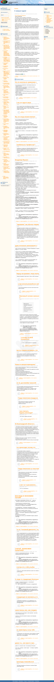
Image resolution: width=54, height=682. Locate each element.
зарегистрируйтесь (27, 97)
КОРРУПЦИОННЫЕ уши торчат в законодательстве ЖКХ (7, 42)
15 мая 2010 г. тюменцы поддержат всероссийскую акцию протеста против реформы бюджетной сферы (7, 53)
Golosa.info (12, 1)
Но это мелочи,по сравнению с (26, 82)
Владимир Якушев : (22, 160)
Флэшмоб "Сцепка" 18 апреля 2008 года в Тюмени (6, 160)
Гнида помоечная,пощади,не (28, 398)
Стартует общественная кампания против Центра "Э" (6, 38)
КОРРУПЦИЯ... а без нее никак (6, 97)
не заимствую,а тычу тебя (26, 630)
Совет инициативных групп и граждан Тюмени (6, 154)
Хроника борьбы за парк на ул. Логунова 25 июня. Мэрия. (7, 168)
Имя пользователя (4, 12)
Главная (16, 8)
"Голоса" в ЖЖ (49, 18)
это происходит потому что (26, 447)
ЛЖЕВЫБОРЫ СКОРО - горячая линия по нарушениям (6, 103)
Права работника (49, 20)
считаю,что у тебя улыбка (25, 567)
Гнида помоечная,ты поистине (28, 468)
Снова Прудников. (7, 151)
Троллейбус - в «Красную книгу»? (7, 157)
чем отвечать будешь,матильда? (26, 412)
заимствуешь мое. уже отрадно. (26, 610)
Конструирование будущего (20, 15)
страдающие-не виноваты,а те (27, 597)
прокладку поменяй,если (25, 662)
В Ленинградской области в (24, 424)
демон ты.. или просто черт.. (25, 643)
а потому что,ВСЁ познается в (27, 338)
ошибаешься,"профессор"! (26, 144)
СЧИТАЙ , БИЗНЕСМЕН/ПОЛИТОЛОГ (23, 549)
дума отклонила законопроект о (26, 245)
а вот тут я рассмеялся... (28, 485)
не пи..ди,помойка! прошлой (26, 383)
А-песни (48, 17)
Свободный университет (49, 19)
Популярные (21, 4)
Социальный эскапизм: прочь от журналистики (6, 171)
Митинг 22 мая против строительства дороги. (6, 107)
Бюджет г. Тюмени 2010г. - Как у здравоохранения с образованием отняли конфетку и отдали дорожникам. (7, 73)
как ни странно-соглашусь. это (27, 350)
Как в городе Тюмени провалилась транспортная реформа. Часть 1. (7, 91)
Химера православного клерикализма (6, 164)
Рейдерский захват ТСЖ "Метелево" (6, 145)
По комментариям (34, 4)
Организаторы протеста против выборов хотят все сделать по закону (6, 121)
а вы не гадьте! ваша (24, 102)
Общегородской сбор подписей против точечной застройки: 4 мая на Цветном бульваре (6, 112)
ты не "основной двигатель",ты (28, 529)
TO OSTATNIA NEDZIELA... (6, 66)
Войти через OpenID (5, 17)
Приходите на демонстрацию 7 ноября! (6, 134)
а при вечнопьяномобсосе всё (28, 284)
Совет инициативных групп (49, 16)
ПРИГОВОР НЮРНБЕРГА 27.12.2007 (6, 131)
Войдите (20, 97)
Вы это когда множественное (25, 117)
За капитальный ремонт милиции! (7, 83)
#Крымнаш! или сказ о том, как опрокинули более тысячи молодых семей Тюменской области (7, 47)
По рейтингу (42, 4)
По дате (26, 4)
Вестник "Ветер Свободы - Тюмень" (6, 78)
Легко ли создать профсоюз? (6, 100)
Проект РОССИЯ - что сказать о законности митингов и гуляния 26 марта (7, 138)
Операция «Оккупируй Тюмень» (6, 116)
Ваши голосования (7, 30)
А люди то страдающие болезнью (27, 579)
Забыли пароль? (5, 20)
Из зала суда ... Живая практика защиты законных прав (7, 86)
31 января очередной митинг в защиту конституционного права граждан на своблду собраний (7, 59)
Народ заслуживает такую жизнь (28, 273)
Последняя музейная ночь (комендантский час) (6, 127)
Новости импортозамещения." (25, 364)
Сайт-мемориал (12, 4)
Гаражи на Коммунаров (6, 81)
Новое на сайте (6, 29)
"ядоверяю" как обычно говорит (28, 224)
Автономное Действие (49, 22)
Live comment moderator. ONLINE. (6, 64)
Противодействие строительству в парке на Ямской (7, 142)
